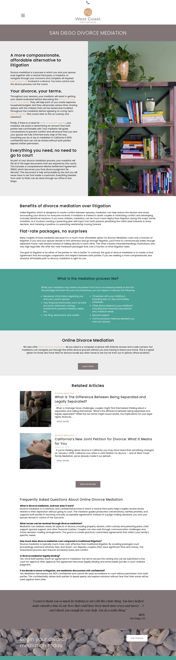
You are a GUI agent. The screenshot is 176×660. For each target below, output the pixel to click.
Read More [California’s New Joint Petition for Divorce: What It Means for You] (63, 460)
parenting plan (18, 114)
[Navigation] (23, 15)
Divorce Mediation (64, 393)
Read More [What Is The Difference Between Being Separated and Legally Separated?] (63, 421)
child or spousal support (53, 122)
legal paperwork (18, 81)
